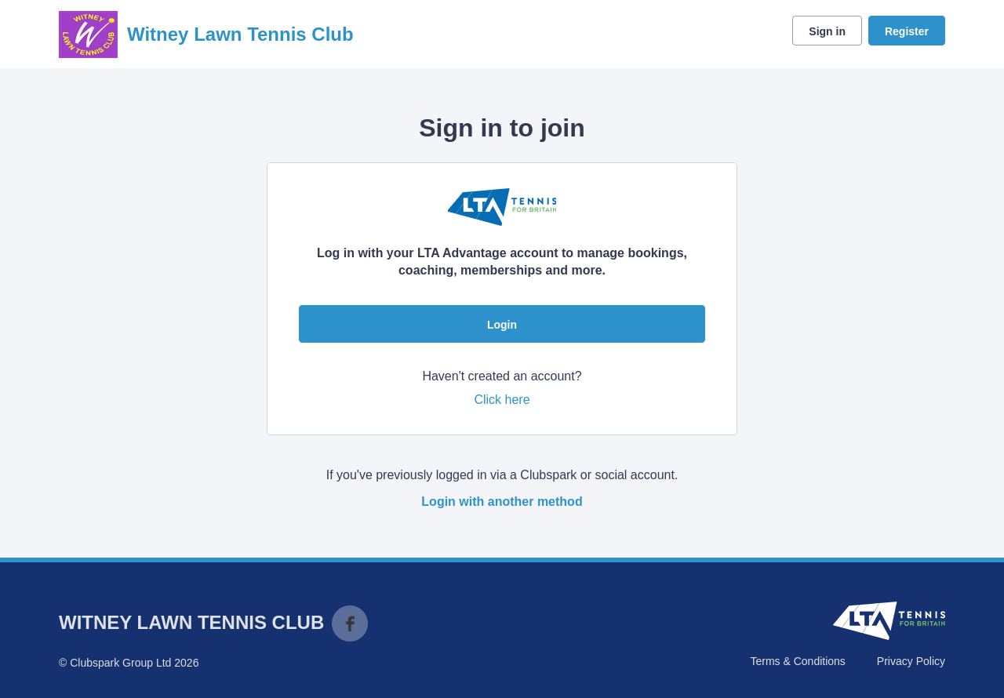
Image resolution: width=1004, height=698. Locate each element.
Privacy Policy (911, 661)
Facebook (350, 623)
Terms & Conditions (797, 661)
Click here (501, 399)
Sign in (827, 31)
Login (502, 324)
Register (907, 31)
